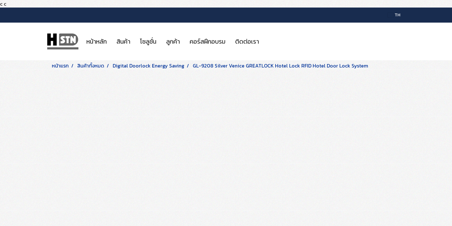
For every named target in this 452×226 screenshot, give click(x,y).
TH (394, 15)
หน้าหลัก (96, 41)
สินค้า (123, 41)
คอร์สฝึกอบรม (207, 41)
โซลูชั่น (148, 41)
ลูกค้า (173, 41)
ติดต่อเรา (247, 41)
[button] (269, 41)
